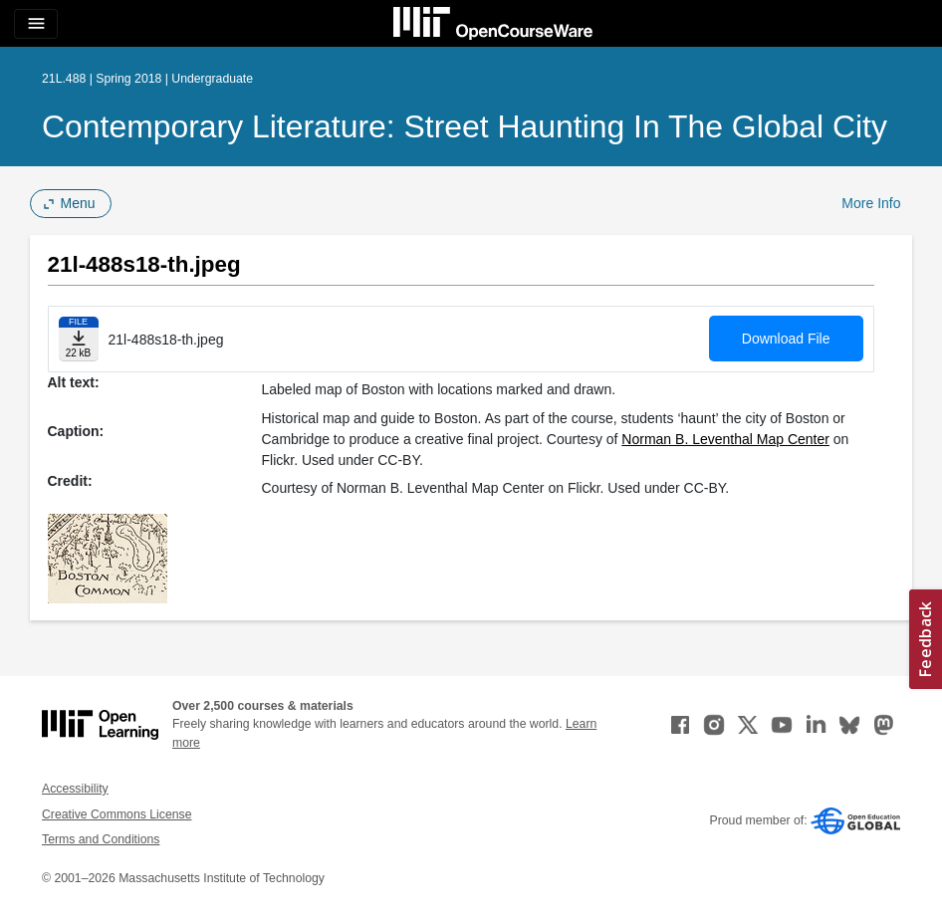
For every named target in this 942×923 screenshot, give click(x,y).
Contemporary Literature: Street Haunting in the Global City (464, 126)
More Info (870, 203)
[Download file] (79, 339)
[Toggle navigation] (36, 24)
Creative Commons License (116, 814)
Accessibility (75, 789)
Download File (786, 338)
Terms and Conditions (100, 839)
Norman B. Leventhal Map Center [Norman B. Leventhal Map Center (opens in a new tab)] (725, 439)
